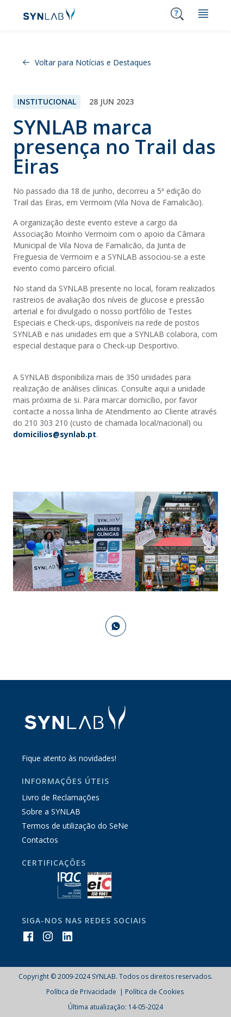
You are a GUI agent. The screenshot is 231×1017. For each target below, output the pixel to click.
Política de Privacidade (82, 991)
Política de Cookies (154, 991)
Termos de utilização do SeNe (75, 825)
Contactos (40, 840)
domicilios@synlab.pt (54, 434)
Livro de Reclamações (60, 797)
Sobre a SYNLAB (51, 811)
